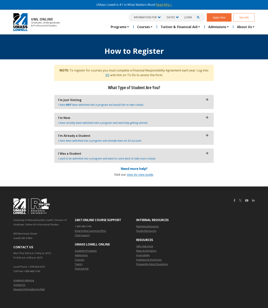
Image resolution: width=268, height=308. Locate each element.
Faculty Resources (146, 230)
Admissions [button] (217, 26)
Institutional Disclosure (149, 259)
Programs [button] (118, 26)
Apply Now (219, 17)
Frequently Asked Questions (152, 264)
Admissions (81, 255)
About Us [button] (244, 26)
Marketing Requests (147, 226)
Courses (79, 259)
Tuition (78, 264)
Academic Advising (23, 280)
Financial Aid (81, 268)
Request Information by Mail (29, 289)
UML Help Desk (144, 246)
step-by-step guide (140, 175)
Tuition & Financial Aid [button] (179, 26)
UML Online (36, 22)
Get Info (244, 17)
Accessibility (143, 255)
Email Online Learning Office (90, 230)
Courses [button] (143, 26)
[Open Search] (197, 17)
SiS (107, 75)
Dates (171, 17)
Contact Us (19, 284)
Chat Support (82, 235)
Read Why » (164, 5)
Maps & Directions (146, 250)
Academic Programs (86, 250)
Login (188, 17)
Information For (145, 17)
